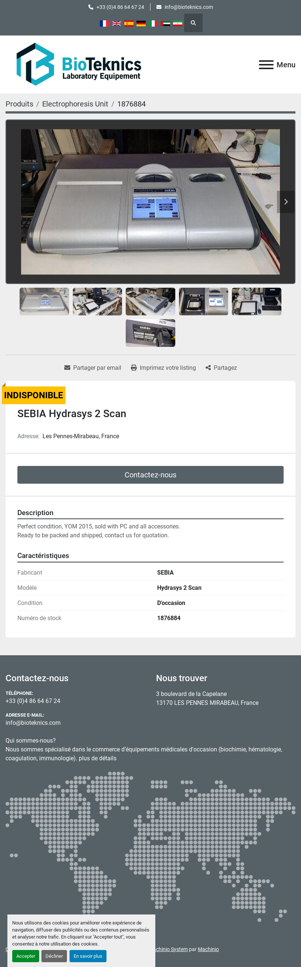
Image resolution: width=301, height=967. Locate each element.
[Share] (221, 368)
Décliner (54, 956)
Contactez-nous (150, 474)
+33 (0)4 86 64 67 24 (120, 7)
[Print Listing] (163, 368)
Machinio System (168, 949)
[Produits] (19, 103)
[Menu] (266, 64)
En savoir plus (88, 956)
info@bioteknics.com (189, 7)
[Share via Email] (93, 368)
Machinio (208, 949)
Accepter (25, 956)
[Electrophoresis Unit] (75, 103)
